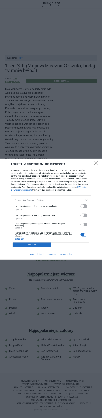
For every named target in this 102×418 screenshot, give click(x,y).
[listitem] (51, 200)
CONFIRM (32, 245)
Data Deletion (36, 254)
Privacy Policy (66, 254)
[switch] (83, 206)
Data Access (51, 254)
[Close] (96, 164)
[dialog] (51, 209)
